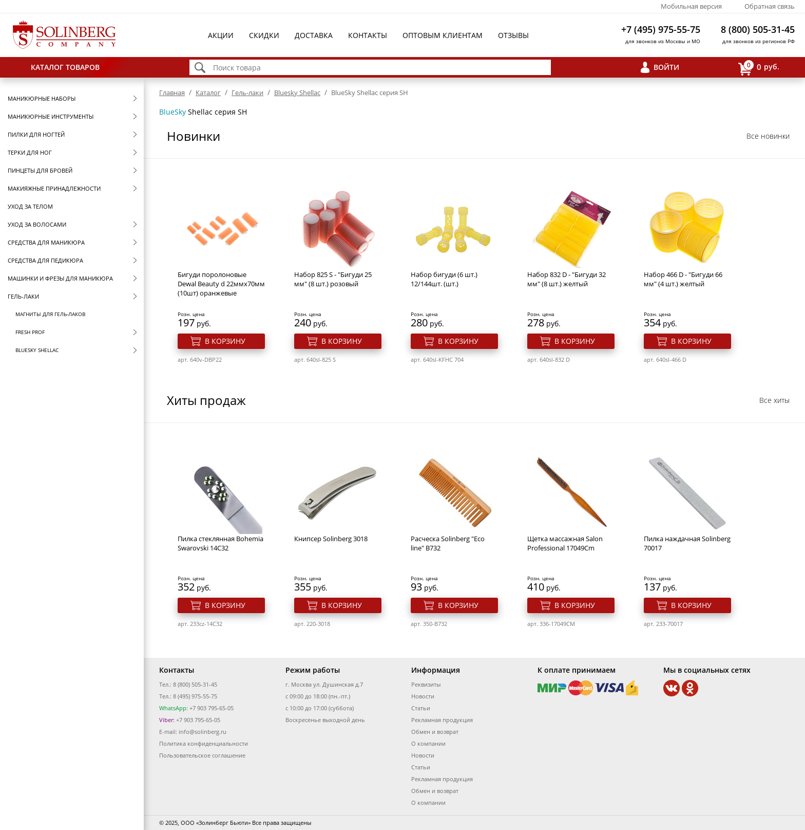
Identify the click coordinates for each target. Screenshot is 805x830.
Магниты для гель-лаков (50, 314)
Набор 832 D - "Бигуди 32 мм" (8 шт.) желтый (566, 279)
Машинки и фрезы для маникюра (60, 278)
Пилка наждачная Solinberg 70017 (687, 543)
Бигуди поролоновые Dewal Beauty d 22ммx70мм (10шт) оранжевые (221, 284)
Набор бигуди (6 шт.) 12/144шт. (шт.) (444, 279)
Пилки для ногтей (36, 134)
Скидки (264, 35)
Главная (172, 92)
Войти (666, 67)
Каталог (208, 92)
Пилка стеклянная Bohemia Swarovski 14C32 (220, 543)
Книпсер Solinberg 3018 (331, 538)
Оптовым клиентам (442, 35)
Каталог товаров (65, 67)
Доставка (314, 35)
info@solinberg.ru (202, 731)
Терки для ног (30, 152)
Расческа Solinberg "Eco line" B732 (448, 543)
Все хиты (774, 400)
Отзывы (513, 35)
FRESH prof (30, 332)
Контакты (367, 35)
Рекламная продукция (442, 720)
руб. (758, 68)
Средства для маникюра (46, 242)
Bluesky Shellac (37, 350)
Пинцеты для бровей (40, 170)
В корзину (225, 341)
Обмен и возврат (434, 731)
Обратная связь (769, 6)
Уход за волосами (37, 224)
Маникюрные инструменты (50, 116)
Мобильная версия (691, 6)
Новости (422, 696)
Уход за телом (30, 206)
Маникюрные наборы (41, 98)
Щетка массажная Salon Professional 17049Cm (565, 543)
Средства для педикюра (45, 260)
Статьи (420, 708)
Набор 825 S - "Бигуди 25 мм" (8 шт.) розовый (333, 279)
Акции (221, 35)
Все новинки (768, 136)
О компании (428, 743)
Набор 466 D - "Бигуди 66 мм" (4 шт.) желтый (683, 279)
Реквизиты (425, 684)
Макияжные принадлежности (54, 188)
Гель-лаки (23, 296)
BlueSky (172, 112)
